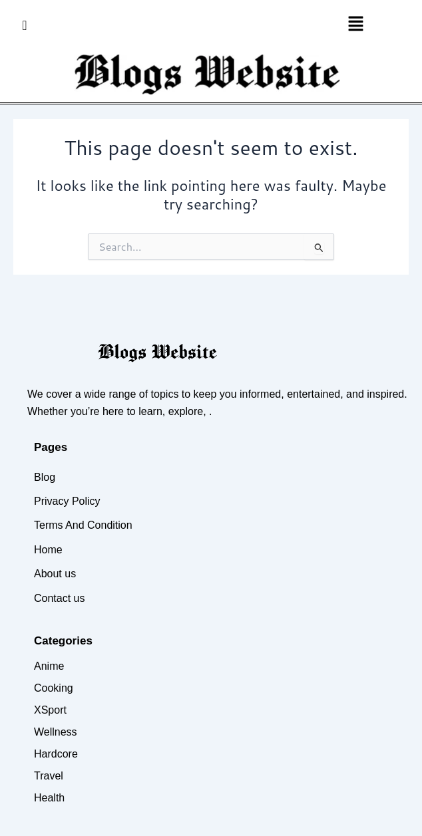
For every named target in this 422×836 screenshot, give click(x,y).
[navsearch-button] (24, 24)
